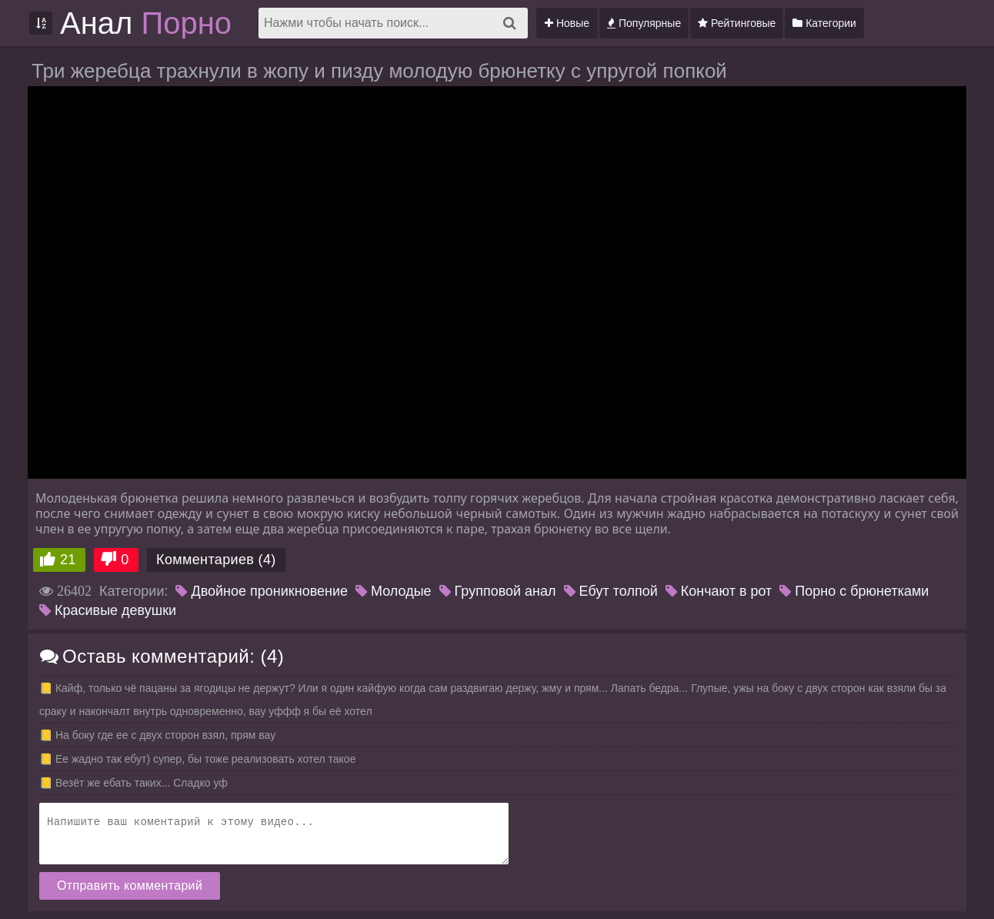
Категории (824, 23)
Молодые (393, 591)
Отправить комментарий (129, 885)
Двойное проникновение (261, 591)
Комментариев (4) (216, 559)
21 (68, 559)
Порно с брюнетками (854, 591)
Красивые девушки (107, 610)
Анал (146, 23)
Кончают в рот (718, 591)
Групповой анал (497, 591)
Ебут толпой (611, 591)
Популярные (644, 23)
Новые (567, 23)
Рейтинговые (737, 23)
